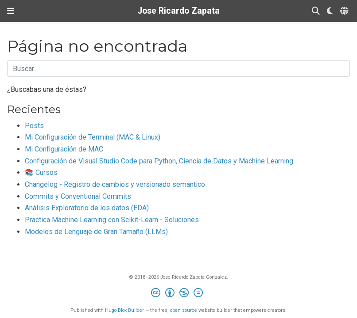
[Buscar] (316, 11)
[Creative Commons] (178, 293)
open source (183, 310)
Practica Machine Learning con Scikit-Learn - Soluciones (112, 220)
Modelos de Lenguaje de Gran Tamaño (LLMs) (96, 231)
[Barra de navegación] (10, 11)
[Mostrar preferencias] (330, 11)
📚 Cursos (41, 172)
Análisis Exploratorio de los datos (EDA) (87, 208)
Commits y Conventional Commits (78, 196)
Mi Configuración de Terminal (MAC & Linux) (92, 137)
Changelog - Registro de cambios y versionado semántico (115, 184)
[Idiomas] (345, 11)
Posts (34, 125)
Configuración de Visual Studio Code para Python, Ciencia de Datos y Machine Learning (159, 161)
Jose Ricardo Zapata (178, 11)
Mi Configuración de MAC (64, 149)
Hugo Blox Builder (124, 310)
